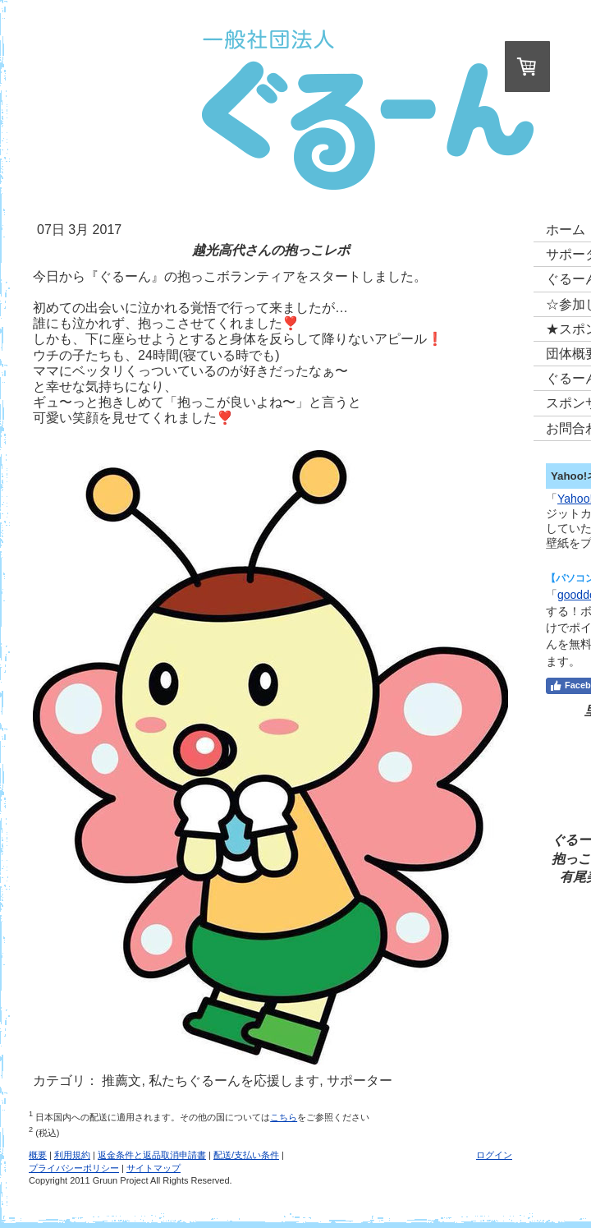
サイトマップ (153, 1168)
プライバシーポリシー (74, 1168)
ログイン (494, 1155)
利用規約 (72, 1155)
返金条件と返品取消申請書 (152, 1155)
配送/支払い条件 (246, 1155)
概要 (38, 1155)
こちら (283, 1117)
